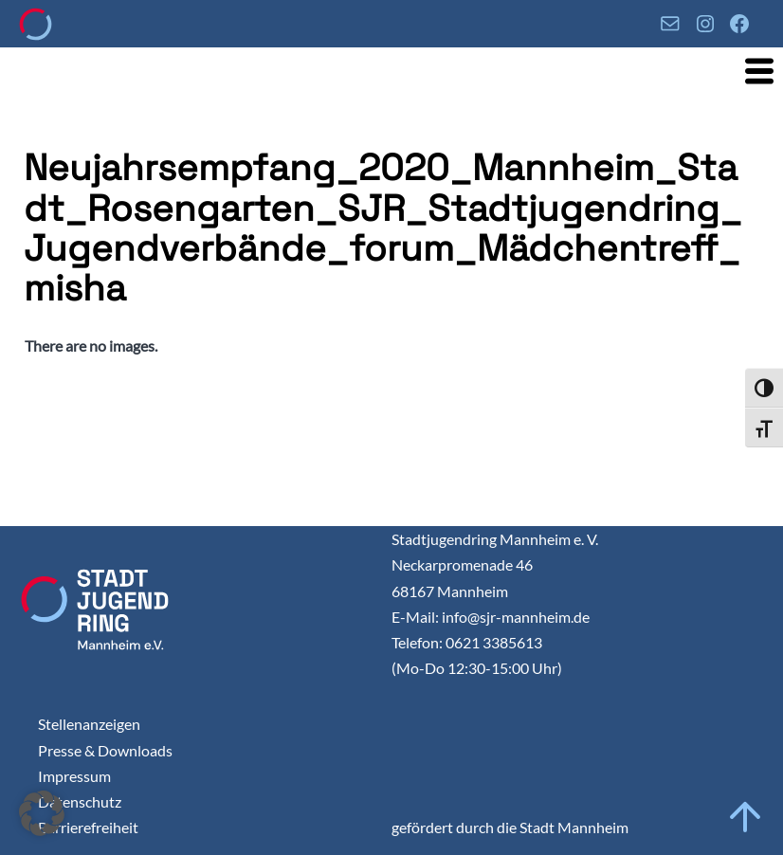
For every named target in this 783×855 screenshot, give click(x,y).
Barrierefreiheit (88, 827)
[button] (41, 813)
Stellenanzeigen (89, 724)
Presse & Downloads (105, 750)
